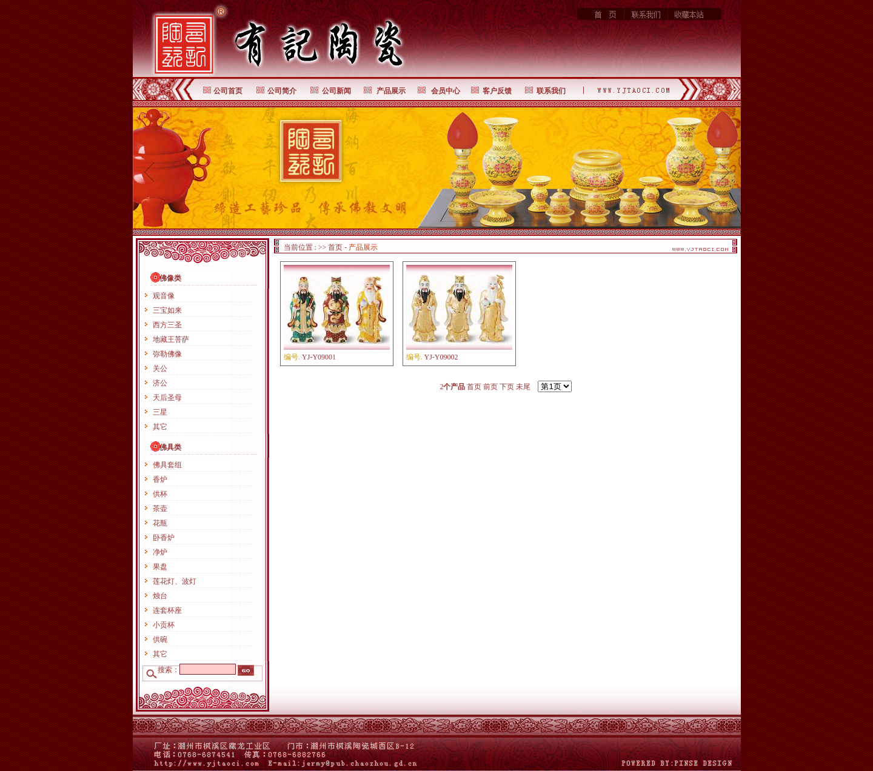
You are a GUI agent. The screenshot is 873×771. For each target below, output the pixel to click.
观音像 (164, 296)
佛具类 (170, 447)
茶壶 (160, 508)
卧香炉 (164, 537)
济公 (160, 383)
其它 (160, 426)
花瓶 (160, 523)
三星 (160, 412)
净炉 (160, 552)
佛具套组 (167, 465)
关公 (160, 368)
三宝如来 (167, 310)
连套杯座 (167, 610)
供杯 (160, 494)
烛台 (160, 596)
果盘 (160, 566)
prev (149, 171)
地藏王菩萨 (171, 339)
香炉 (160, 479)
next (724, 171)
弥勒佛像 (167, 354)
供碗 (160, 639)
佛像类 (170, 278)
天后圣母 (167, 397)
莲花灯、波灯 (174, 581)
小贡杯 (164, 625)
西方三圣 (167, 325)
